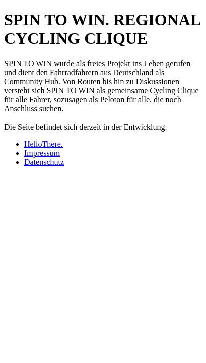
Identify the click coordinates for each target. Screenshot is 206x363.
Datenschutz (44, 162)
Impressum (42, 153)
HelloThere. (43, 144)
